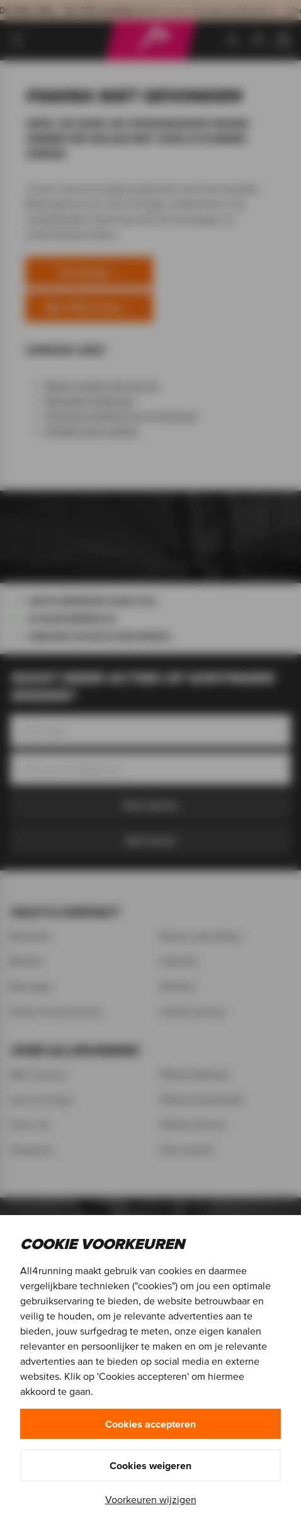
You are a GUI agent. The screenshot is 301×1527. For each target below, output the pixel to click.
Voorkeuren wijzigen (150, 1499)
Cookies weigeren (150, 1465)
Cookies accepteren (150, 1424)
